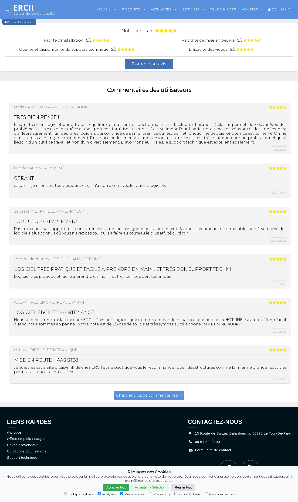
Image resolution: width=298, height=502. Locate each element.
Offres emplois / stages (26, 439)
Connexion (280, 9)
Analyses (107, 494)
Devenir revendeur (22, 445)
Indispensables (78, 494)
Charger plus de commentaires (149, 395)
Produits (133, 9)
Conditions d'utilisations (26, 451)
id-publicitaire (187, 494)
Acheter (252, 9)
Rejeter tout (183, 487)
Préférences (132, 494)
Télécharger (223, 9)
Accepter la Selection (150, 487)
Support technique (22, 457)
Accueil (106, 9)
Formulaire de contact (209, 450)
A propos (14, 432)
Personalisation (219, 494)
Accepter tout (116, 487)
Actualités (164, 9)
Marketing (159, 494)
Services (193, 9)
